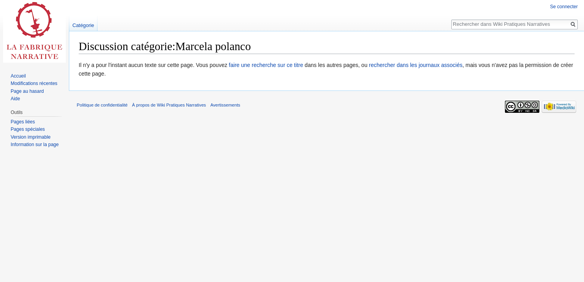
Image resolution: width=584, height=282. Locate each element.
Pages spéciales (28, 129)
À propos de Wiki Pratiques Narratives (169, 105)
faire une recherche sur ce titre (266, 65)
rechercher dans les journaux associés (416, 65)
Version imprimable (30, 137)
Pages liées (23, 122)
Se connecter (564, 6)
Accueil (18, 76)
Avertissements (225, 105)
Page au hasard (27, 91)
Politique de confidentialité (102, 105)
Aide (15, 98)
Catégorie (83, 25)
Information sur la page (35, 144)
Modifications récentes (34, 83)
